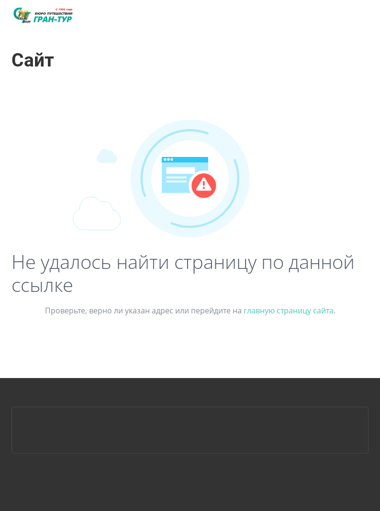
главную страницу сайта (289, 310)
